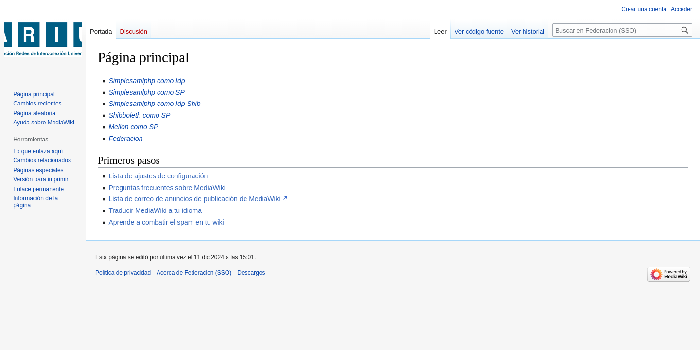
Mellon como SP (133, 127)
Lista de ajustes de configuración (158, 176)
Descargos (251, 272)
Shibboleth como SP (139, 115)
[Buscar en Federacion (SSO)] (622, 30)
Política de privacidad (123, 272)
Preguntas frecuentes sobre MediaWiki (166, 188)
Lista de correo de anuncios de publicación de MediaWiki (194, 199)
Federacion (125, 138)
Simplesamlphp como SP (146, 92)
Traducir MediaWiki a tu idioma (155, 210)
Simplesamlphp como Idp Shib (154, 103)
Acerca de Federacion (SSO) (194, 272)
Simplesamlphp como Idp (146, 81)
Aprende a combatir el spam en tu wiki (166, 222)
